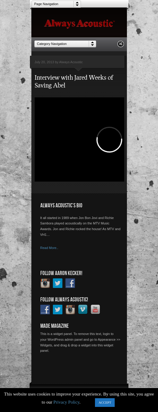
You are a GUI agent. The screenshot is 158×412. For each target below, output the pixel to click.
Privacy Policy (66, 402)
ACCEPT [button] (105, 402)
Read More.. (49, 248)
